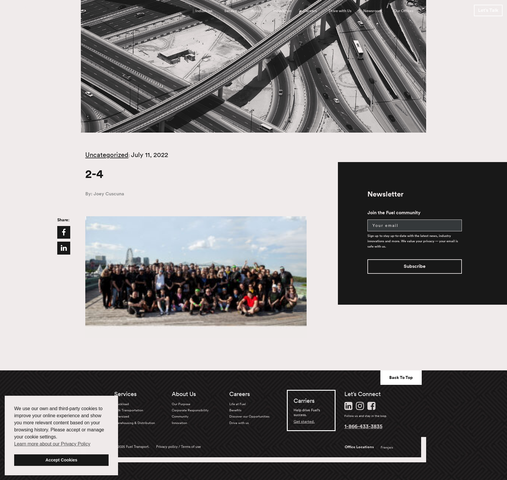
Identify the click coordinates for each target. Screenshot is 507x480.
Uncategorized (106, 155)
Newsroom (372, 10)
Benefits (235, 410)
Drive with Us (340, 10)
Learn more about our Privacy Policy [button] (52, 443)
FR (437, 10)
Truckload (121, 404)
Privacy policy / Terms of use (178, 446)
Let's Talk (488, 10)
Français (387, 447)
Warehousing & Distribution (134, 422)
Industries (203, 10)
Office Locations (359, 447)
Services (231, 10)
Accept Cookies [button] (61, 460)
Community (180, 416)
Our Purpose (181, 404)
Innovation (282, 10)
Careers (310, 10)
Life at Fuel (237, 404)
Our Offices (403, 10)
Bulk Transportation (128, 410)
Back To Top (401, 377)
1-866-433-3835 (363, 426)
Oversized (121, 416)
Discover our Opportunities (249, 416)
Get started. (304, 421)
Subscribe (415, 266)
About (256, 10)
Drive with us (239, 422)
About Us (184, 393)
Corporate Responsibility (190, 410)
